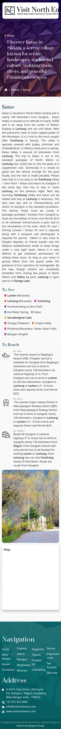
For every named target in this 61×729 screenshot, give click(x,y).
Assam (6, 664)
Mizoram (22, 670)
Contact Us (36, 662)
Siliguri (17, 446)
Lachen (11, 295)
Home (5, 649)
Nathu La (23, 277)
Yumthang (16, 140)
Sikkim (21, 654)
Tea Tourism (52, 665)
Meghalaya (23, 665)
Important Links (53, 656)
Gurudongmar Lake (19, 317)
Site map (52, 673)
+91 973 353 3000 (16, 702)
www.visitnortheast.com (21, 711)
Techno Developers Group (30, 725)
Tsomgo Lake (21, 281)
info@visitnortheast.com (21, 706)
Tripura (36, 655)
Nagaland (38, 649)
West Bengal (6, 656)
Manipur (22, 659)
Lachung (21, 129)
